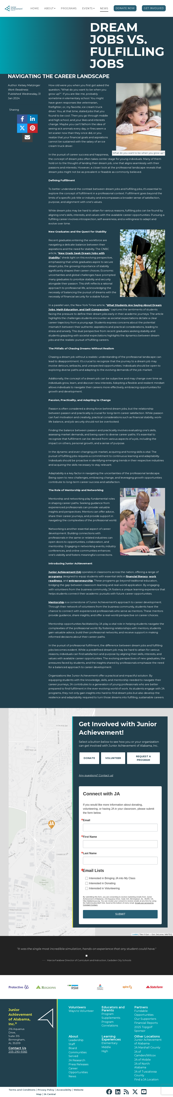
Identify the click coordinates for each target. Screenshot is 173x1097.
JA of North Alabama (142, 1065)
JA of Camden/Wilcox (145, 1053)
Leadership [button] (76, 1040)
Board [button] (73, 1048)
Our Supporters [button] (145, 1018)
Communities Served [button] (77, 1054)
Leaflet (135, 934)
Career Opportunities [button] (78, 1070)
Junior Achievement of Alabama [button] (148, 1041)
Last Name (90, 853)
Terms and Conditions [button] (22, 1089)
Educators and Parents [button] (113, 1009)
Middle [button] (106, 1047)
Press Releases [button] (78, 1064)
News (104, 8)
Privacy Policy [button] (46, 1089)
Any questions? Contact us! (96, 775)
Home (34, 8)
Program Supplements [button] (111, 1015)
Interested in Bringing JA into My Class (112, 878)
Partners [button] (141, 1007)
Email (86, 820)
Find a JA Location (146, 1079)
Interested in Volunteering (104, 888)
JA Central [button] (50, 1094)
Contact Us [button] (17, 1048)
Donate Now (125, 8)
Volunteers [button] (77, 1007)
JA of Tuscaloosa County (145, 1073)
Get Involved (154, 8)
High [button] (105, 1051)
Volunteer (113, 758)
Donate (89, 758)
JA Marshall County (147, 1047)
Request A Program (143, 758)
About (49, 8)
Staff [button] (72, 1044)
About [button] (73, 1036)
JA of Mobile (142, 1059)
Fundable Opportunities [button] (143, 1012)
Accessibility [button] (63, 1089)
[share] (22, 120)
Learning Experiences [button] (111, 1038)
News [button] (72, 1076)
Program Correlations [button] (110, 1023)
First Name (90, 836)
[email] (27, 138)
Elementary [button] (110, 1043)
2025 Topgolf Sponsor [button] (143, 1029)
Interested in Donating (102, 883)
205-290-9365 (17, 1051)
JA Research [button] (77, 1060)
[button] (54, 8)
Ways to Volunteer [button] (81, 1011)
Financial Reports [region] (146, 1022)
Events (87, 8)
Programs (69, 8)
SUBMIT (120, 914)
